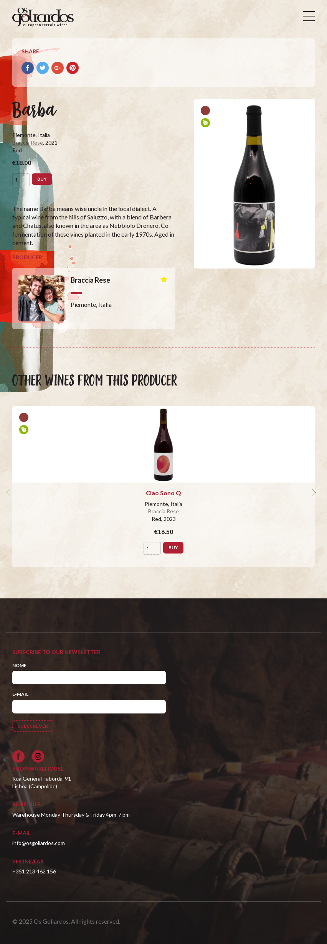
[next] (313, 492)
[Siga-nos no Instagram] (38, 756)
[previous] (9, 492)
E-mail (20, 694)
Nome (19, 665)
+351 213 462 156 (34, 871)
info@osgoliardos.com (38, 843)
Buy (42, 179)
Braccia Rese (27, 142)
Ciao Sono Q (163, 492)
